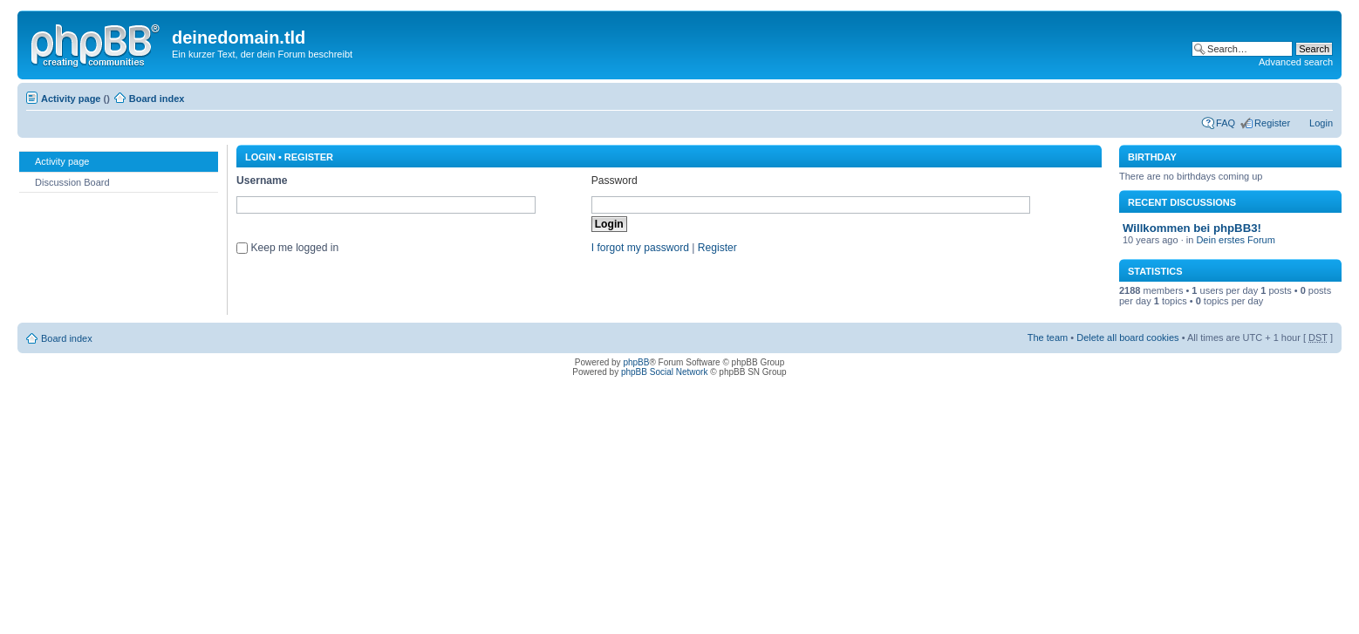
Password (614, 180)
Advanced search (1296, 62)
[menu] (118, 171)
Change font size (1320, 95)
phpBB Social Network (664, 372)
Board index (157, 98)
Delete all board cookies (1127, 337)
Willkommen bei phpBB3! (1192, 228)
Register (1272, 123)
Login (1321, 123)
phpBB (636, 362)
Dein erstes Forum (1235, 240)
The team (1048, 337)
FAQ (1225, 123)
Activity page (70, 98)
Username (262, 180)
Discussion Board (64, 181)
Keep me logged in (294, 248)
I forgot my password (640, 248)
